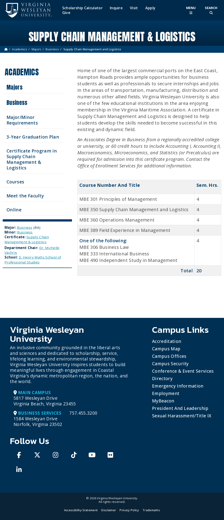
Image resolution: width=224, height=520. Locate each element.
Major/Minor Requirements (22, 120)
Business (52, 49)
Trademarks (151, 510)
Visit (134, 8)
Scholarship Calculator (82, 8)
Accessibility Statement (81, 510)
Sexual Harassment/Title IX (181, 416)
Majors (36, 49)
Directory (162, 378)
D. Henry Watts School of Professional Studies (33, 259)
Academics (19, 49)
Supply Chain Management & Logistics (27, 239)
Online (14, 210)
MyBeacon (163, 401)
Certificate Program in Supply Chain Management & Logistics (32, 159)
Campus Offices (169, 356)
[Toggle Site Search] (211, 10)
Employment (165, 393)
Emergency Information (177, 386)
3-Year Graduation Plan (33, 137)
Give (66, 12)
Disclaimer (108, 510)
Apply (150, 8)
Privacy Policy (129, 510)
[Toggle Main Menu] (191, 10)
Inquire (116, 8)
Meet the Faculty (25, 196)
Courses (15, 182)
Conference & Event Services (183, 371)
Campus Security (170, 364)
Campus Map (166, 349)
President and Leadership (180, 408)
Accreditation (166, 341)
